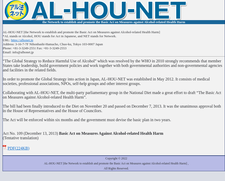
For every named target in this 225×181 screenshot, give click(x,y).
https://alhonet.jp (22, 40)
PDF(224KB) (16, 148)
